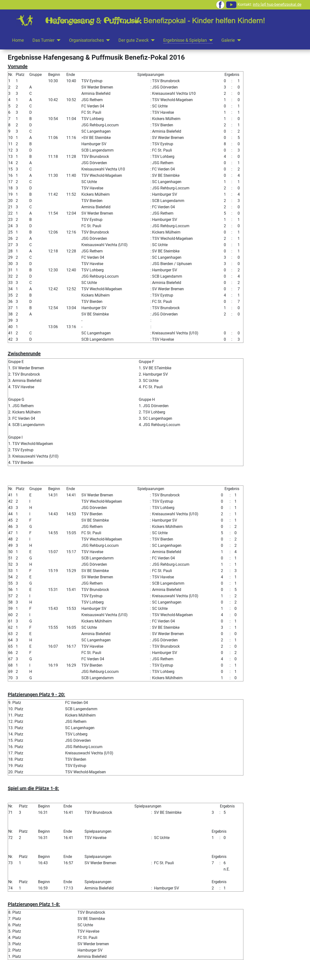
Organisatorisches (86, 40)
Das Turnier (43, 40)
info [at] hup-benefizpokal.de (277, 4)
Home (18, 40)
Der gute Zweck (133, 40)
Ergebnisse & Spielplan (185, 40)
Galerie (228, 40)
